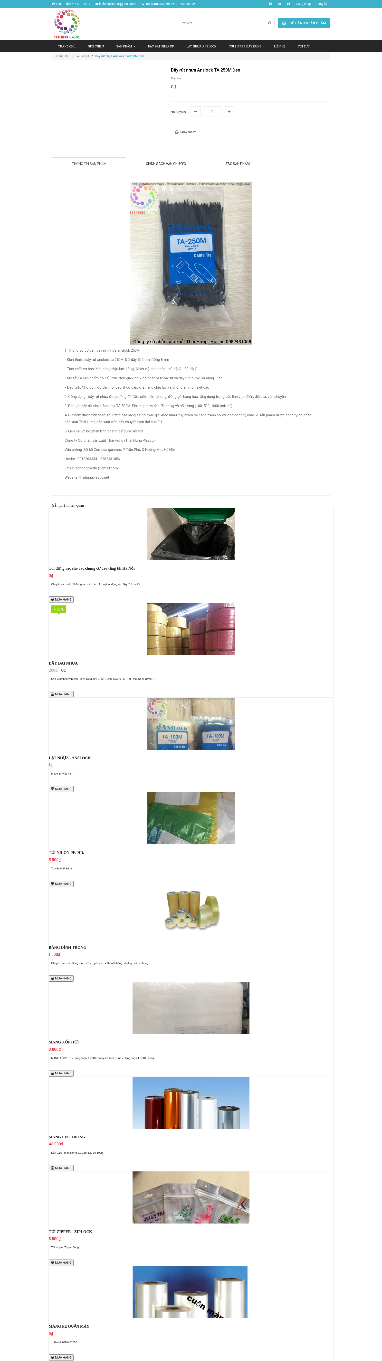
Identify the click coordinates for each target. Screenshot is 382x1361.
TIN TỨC (304, 46)
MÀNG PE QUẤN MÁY (69, 1326)
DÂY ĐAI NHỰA (63, 663)
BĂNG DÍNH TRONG (67, 947)
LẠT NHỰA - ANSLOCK (70, 758)
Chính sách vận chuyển (166, 164)
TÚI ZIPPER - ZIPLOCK (70, 1232)
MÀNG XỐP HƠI (64, 1042)
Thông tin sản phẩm (89, 164)
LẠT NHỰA (82, 56)
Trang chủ (64, 56)
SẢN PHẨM (125, 46)
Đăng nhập (303, 4)
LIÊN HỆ (279, 46)
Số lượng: (179, 112)
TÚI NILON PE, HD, (66, 852)
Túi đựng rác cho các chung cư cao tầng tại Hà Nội (92, 568)
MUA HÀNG (61, 599)
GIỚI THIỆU (96, 46)
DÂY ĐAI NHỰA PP (161, 46)
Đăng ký (321, 4)
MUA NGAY (185, 132)
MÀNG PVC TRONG (67, 1137)
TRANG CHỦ (67, 46)
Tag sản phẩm (238, 164)
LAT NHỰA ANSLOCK (201, 46)
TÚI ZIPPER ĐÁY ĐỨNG (245, 46)
